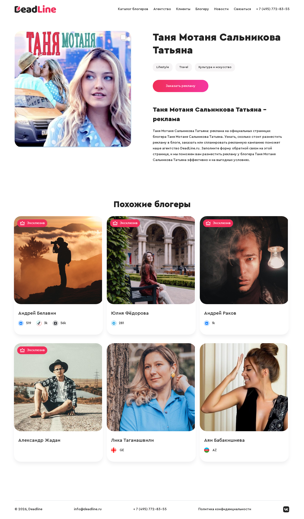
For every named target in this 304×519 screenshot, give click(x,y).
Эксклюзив (37, 223)
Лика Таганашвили (133, 441)
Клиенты (183, 9)
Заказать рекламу (181, 86)
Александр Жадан (40, 441)
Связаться (242, 9)
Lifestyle (162, 67)
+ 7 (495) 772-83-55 (273, 9)
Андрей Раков (221, 313)
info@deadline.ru (88, 510)
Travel (183, 67)
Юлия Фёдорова (131, 313)
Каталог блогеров (133, 9)
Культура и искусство (215, 67)
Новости (221, 9)
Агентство (162, 9)
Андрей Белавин (38, 313)
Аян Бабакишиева (225, 441)
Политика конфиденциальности (224, 510)
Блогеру (202, 9)
